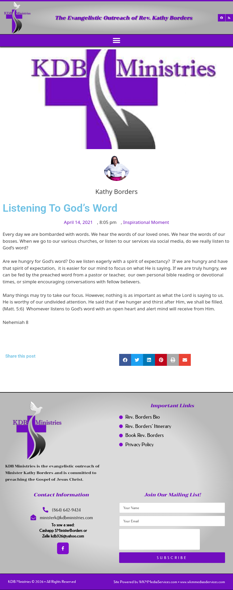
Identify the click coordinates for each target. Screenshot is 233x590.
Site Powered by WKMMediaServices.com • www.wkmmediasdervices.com (169, 581)
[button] (117, 40)
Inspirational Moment (146, 222)
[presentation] (159, 539)
